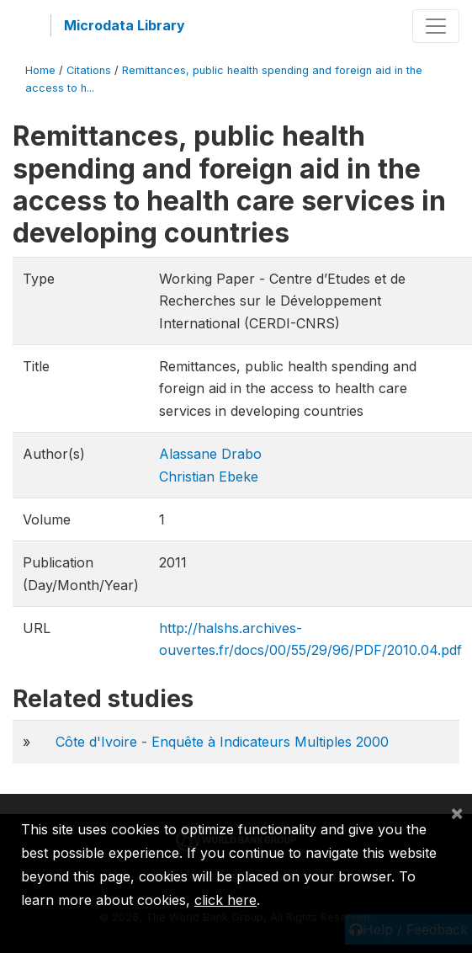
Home (40, 70)
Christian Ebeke (208, 476)
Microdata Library (124, 25)
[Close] (457, 812)
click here (225, 900)
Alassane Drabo (210, 453)
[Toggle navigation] (435, 26)
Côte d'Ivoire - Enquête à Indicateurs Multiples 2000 (222, 741)
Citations (88, 70)
